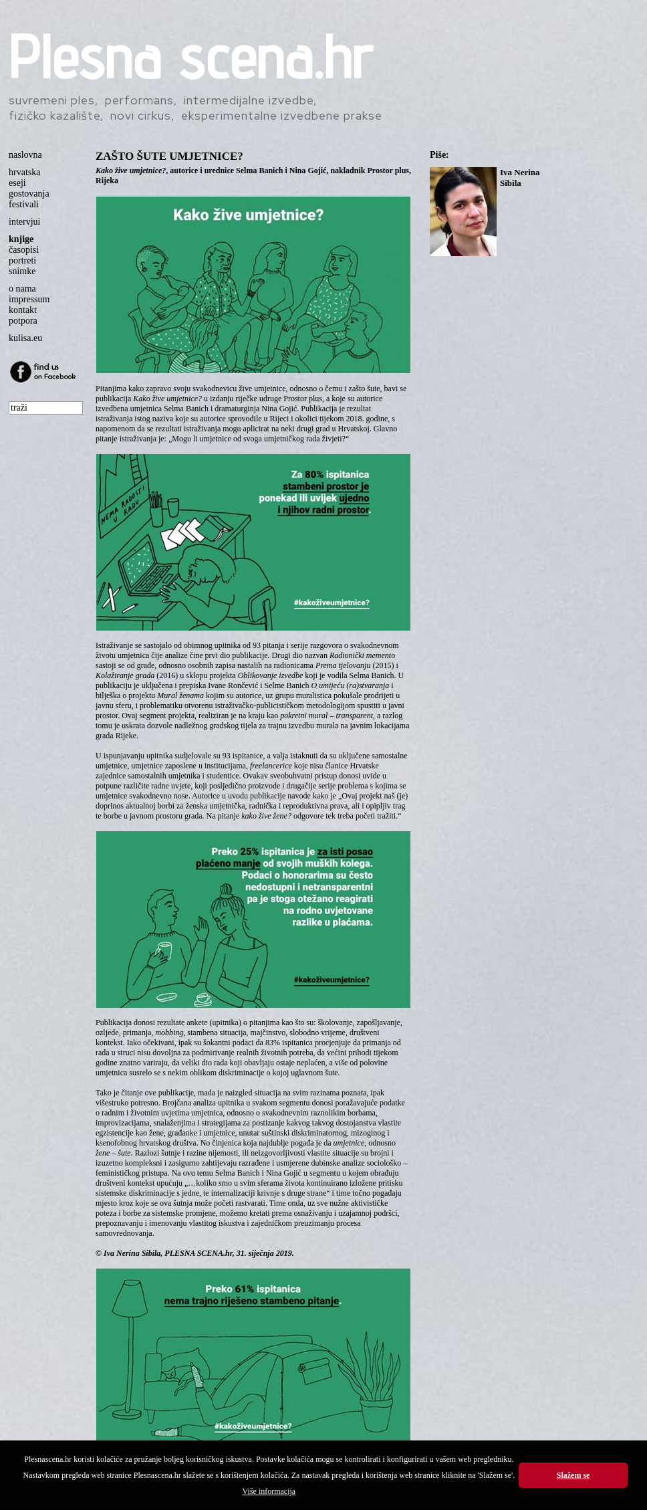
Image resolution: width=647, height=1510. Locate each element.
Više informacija (269, 1491)
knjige (21, 239)
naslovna (25, 155)
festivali (24, 204)
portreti (22, 260)
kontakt (23, 310)
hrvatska (24, 172)
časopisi (24, 250)
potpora (23, 321)
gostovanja (29, 194)
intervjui (24, 222)
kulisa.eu (25, 338)
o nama (22, 289)
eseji (17, 183)
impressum (29, 299)
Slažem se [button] (573, 1475)
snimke (22, 271)
